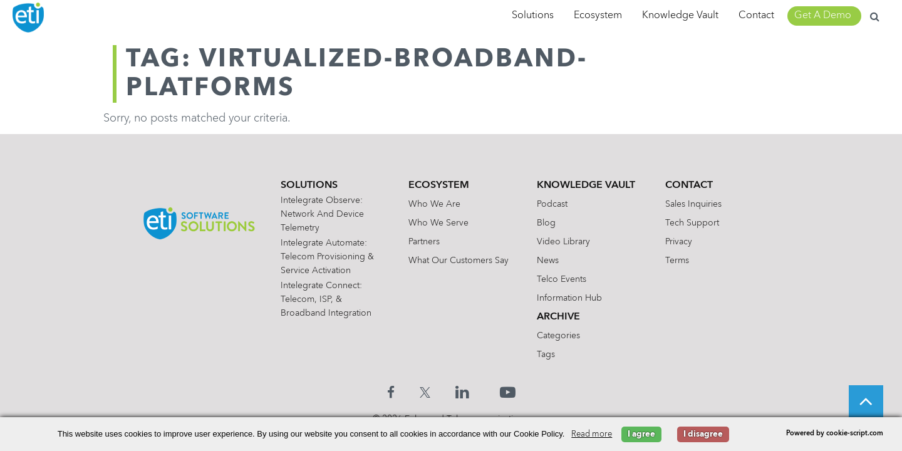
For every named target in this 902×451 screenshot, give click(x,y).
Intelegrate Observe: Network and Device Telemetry (322, 214)
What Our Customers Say (458, 260)
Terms (677, 260)
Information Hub (569, 298)
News (548, 260)
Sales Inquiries (693, 204)
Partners (424, 241)
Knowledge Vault (680, 16)
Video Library (563, 241)
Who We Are (434, 204)
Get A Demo (822, 16)
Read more (591, 434)
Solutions (533, 16)
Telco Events (561, 279)
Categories (558, 335)
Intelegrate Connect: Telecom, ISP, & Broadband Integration (326, 299)
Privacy (678, 241)
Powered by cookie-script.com (834, 433)
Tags (546, 354)
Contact (756, 16)
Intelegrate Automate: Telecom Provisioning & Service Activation (327, 257)
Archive (558, 317)
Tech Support (692, 223)
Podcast (552, 204)
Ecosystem (598, 16)
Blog (546, 223)
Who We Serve (438, 223)
